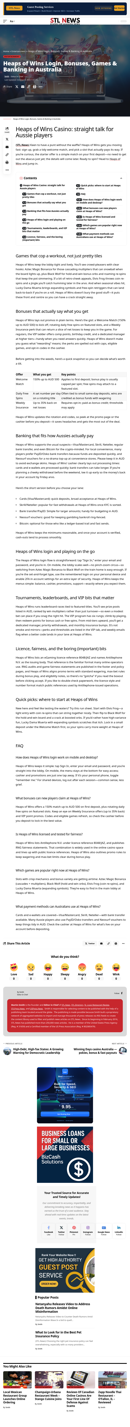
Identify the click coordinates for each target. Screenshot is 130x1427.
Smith (7, 76)
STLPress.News (18, 1015)
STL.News (22, 145)
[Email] (22, 86)
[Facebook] (121, 1000)
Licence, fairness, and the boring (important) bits (45, 243)
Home (6, 51)
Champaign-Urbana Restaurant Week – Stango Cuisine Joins (48, 1402)
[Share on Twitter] (17, 86)
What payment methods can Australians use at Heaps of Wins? (101, 243)
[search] (115, 21)
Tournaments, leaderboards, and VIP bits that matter (45, 233)
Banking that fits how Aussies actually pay (44, 215)
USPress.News (38, 1015)
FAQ (84, 195)
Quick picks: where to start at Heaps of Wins (97, 187)
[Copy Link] (28, 86)
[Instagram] (88, 1237)
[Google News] (103, 1237)
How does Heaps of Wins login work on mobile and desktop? (98, 204)
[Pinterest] (74, 1237)
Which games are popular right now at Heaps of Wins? (99, 234)
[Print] (34, 86)
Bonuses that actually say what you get (45, 205)
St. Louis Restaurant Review (99, 1011)
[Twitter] (61, 1237)
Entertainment (19, 51)
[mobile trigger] (6, 21)
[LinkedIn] (118, 1237)
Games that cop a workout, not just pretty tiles (44, 196)
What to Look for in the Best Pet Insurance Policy (58, 1341)
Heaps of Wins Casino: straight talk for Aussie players (43, 186)
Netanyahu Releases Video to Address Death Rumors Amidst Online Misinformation (62, 1314)
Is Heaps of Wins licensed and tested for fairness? (99, 224)
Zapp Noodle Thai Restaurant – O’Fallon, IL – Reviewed (109, 1404)
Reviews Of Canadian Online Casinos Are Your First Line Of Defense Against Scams (80, 1405)
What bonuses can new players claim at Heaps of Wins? (99, 215)
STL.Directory (78, 1011)
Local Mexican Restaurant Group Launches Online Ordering (15, 1404)
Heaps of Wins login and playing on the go (45, 224)
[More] (40, 86)
